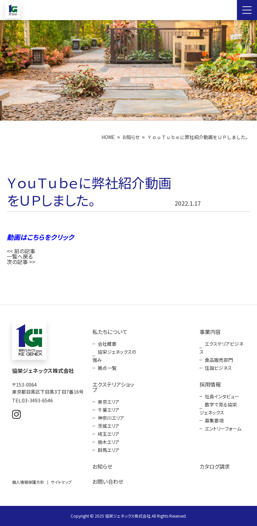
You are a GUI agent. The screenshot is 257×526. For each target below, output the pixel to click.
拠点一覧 (107, 368)
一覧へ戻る (20, 256)
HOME (108, 137)
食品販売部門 (219, 359)
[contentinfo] (128, 415)
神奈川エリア (111, 417)
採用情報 (210, 384)
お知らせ (131, 137)
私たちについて (109, 332)
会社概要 (107, 343)
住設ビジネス (218, 368)
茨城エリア (108, 425)
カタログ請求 (214, 466)
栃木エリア (108, 442)
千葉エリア (108, 409)
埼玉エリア (108, 434)
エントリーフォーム (223, 428)
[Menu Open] (247, 10)
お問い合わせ (107, 481)
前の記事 (24, 251)
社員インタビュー (222, 396)
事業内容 (210, 332)
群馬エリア (108, 450)
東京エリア (108, 401)
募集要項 (214, 420)
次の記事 (17, 262)
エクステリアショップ (113, 387)
